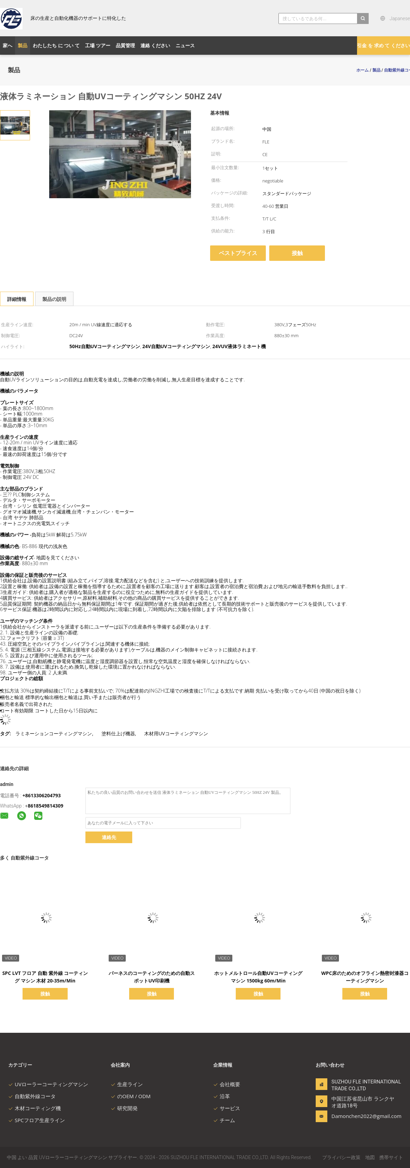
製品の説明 (54, 299)
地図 (370, 1157)
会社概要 (226, 1084)
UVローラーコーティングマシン (48, 1084)
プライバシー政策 (341, 1157)
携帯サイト (391, 1157)
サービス (226, 1108)
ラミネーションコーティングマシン (53, 733)
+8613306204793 (42, 795)
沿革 (221, 1096)
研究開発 (124, 1108)
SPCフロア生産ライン (36, 1120)
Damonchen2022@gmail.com (352, 1116)
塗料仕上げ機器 (118, 733)
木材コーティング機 (34, 1108)
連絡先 (109, 837)
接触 (297, 253)
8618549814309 (45, 805)
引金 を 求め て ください (383, 45)
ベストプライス (238, 253)
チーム (224, 1120)
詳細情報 (16, 299)
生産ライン (127, 1084)
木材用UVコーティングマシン (176, 733)
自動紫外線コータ (32, 1096)
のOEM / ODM (131, 1096)
